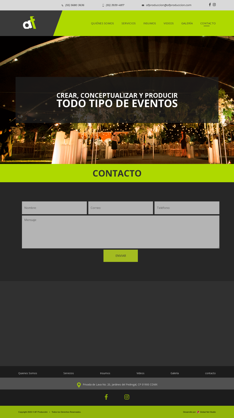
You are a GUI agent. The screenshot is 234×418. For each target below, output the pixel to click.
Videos (140, 375)
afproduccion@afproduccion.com (168, 5)
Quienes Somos (27, 375)
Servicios (68, 375)
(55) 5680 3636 (74, 5)
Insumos (105, 375)
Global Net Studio (208, 412)
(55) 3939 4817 (115, 5)
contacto (210, 375)
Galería (175, 375)
